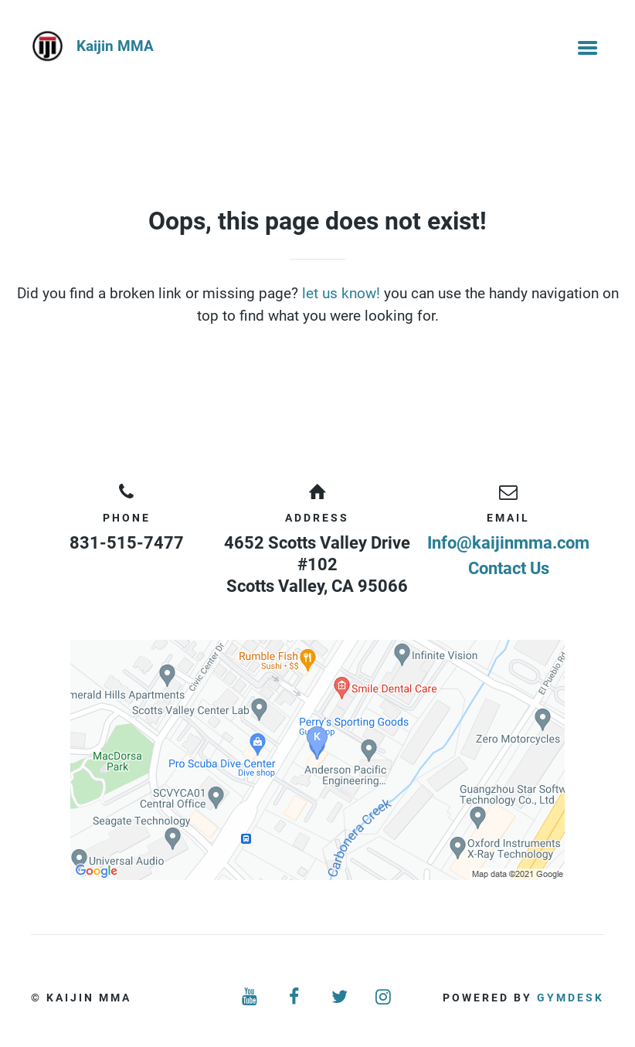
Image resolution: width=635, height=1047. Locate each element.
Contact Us (508, 568)
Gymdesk (570, 997)
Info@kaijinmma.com (508, 542)
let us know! (341, 293)
